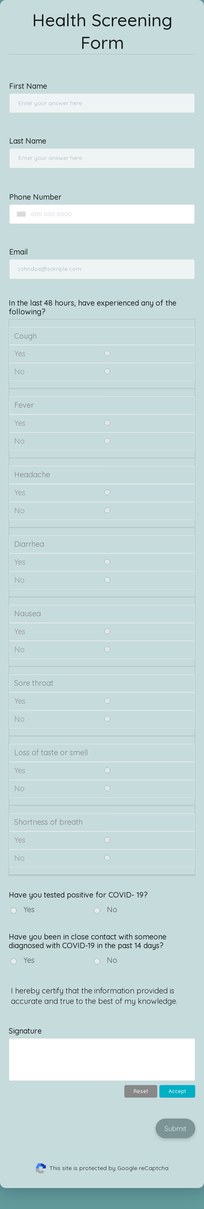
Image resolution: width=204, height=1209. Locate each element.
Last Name (27, 140)
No (112, 909)
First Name (28, 86)
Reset (140, 1091)
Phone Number (35, 197)
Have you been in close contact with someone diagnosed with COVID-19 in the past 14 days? (87, 941)
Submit (175, 1128)
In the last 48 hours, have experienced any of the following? (92, 307)
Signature (25, 1030)
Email (18, 251)
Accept (177, 1091)
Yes (29, 909)
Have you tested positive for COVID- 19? (78, 894)
